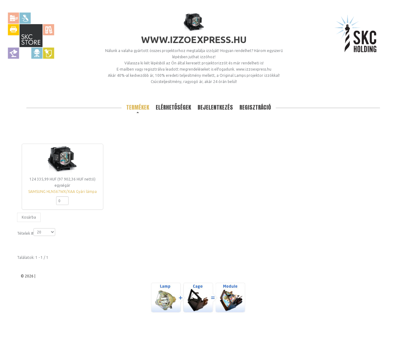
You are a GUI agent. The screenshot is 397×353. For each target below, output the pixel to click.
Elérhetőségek (173, 107)
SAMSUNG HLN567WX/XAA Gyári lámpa (62, 192)
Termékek (137, 107)
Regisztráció (255, 107)
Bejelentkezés (215, 107)
